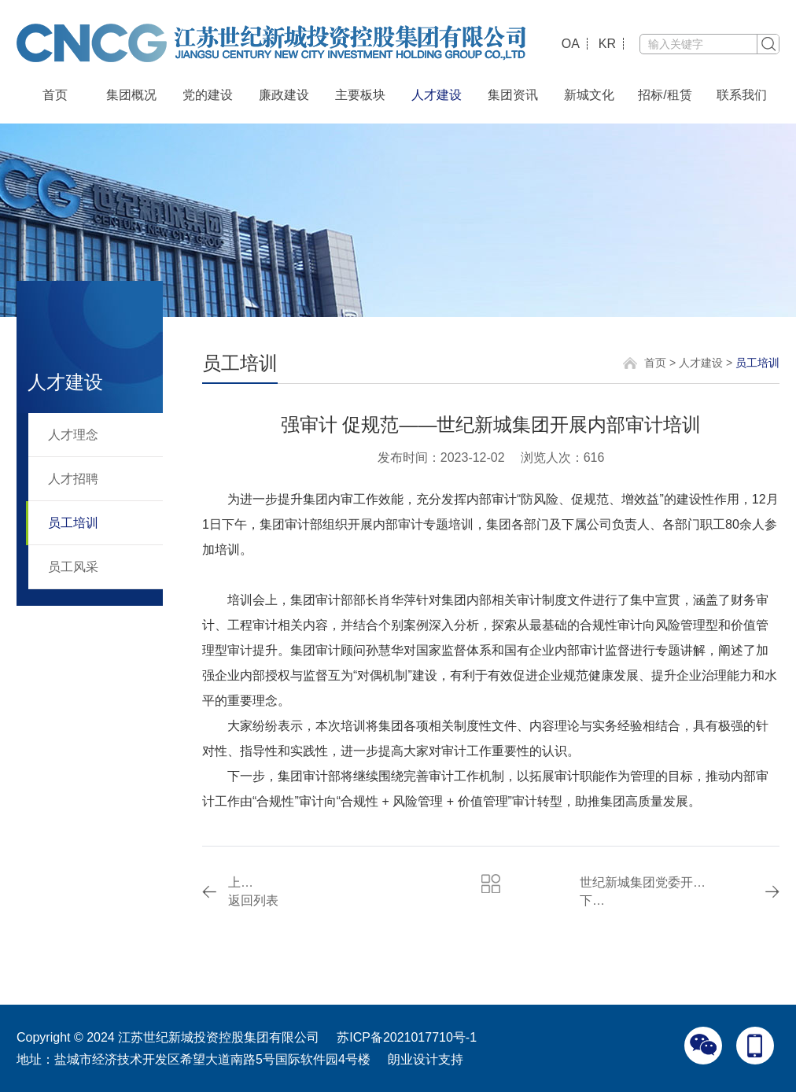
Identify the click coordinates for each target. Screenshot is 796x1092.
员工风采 (73, 567)
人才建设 (436, 94)
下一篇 (597, 900)
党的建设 (207, 94)
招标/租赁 (664, 94)
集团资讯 (513, 94)
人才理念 (73, 434)
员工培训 (73, 522)
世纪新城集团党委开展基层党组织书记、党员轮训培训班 (643, 882)
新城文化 (589, 94)
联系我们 (742, 94)
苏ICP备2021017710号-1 (407, 1037)
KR (607, 43)
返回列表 (253, 900)
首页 (55, 94)
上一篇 (245, 882)
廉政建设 (284, 94)
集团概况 (131, 94)
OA (571, 43)
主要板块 (360, 94)
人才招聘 (73, 478)
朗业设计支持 (425, 1059)
